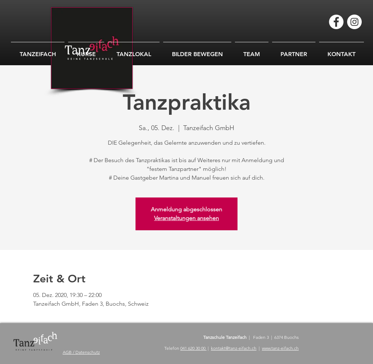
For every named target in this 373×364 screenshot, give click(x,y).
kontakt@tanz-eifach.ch (233, 348)
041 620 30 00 (193, 348)
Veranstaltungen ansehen (186, 218)
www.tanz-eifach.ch (280, 348)
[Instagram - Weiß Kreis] (354, 22)
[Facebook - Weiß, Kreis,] (336, 22)
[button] (197, 51)
